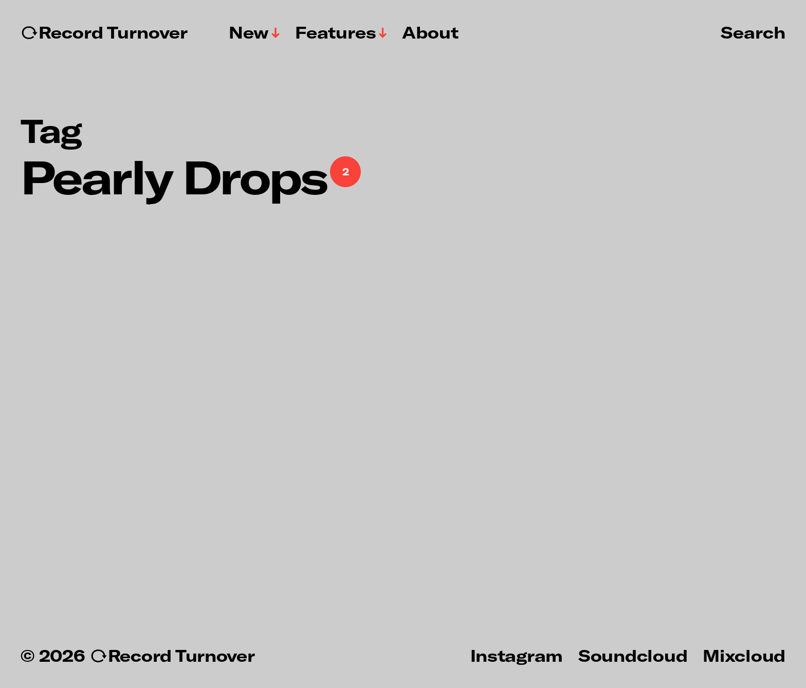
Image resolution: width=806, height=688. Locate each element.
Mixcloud (744, 655)
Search (753, 32)
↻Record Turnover (104, 32)
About (430, 32)
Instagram (516, 655)
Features (335, 32)
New (249, 32)
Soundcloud (632, 655)
